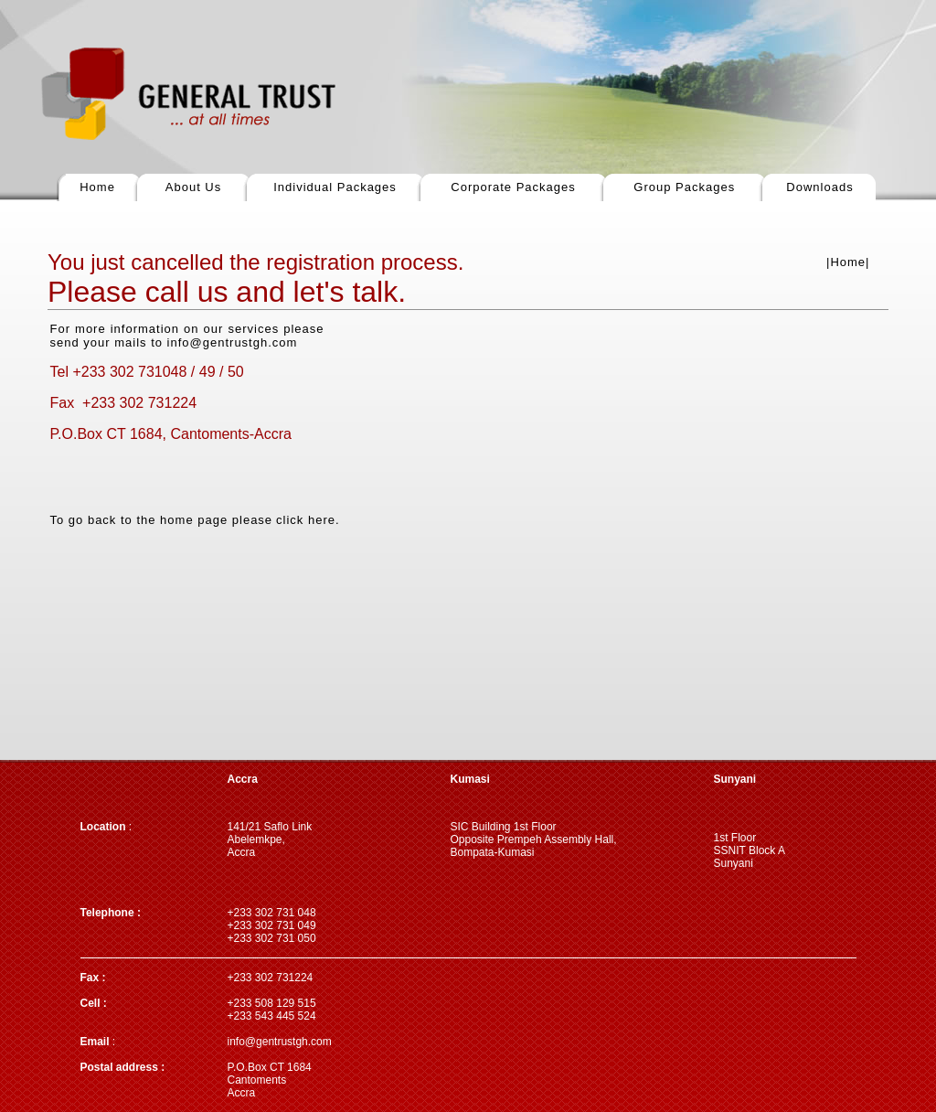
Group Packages (684, 187)
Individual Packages (335, 187)
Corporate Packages (513, 187)
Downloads (819, 187)
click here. (308, 520)
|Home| (847, 262)
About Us (193, 187)
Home (97, 187)
